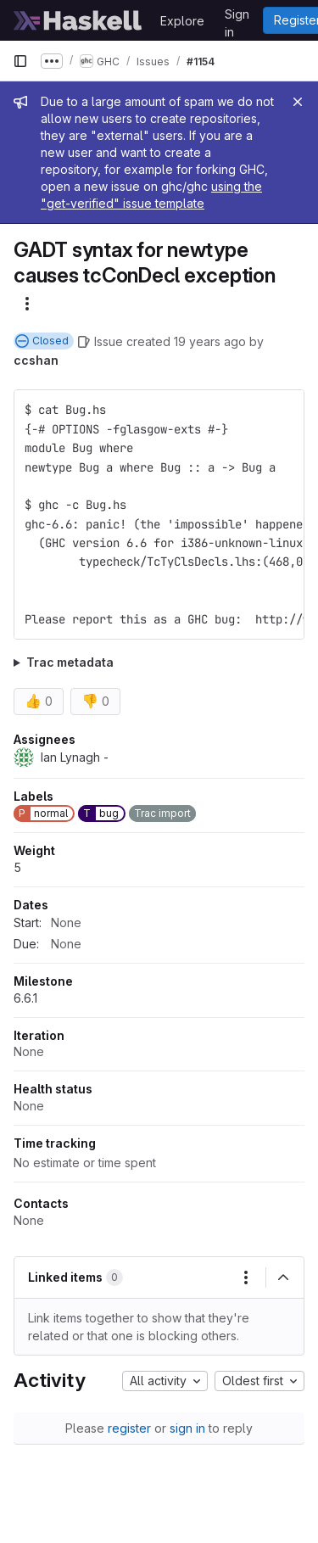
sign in (187, 1428)
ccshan (36, 360)
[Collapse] (283, 1277)
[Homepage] (78, 20)
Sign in (237, 17)
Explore (182, 21)
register (129, 1428)
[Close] (297, 102)
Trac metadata (70, 662)
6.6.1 (25, 998)
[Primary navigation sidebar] (20, 61)
